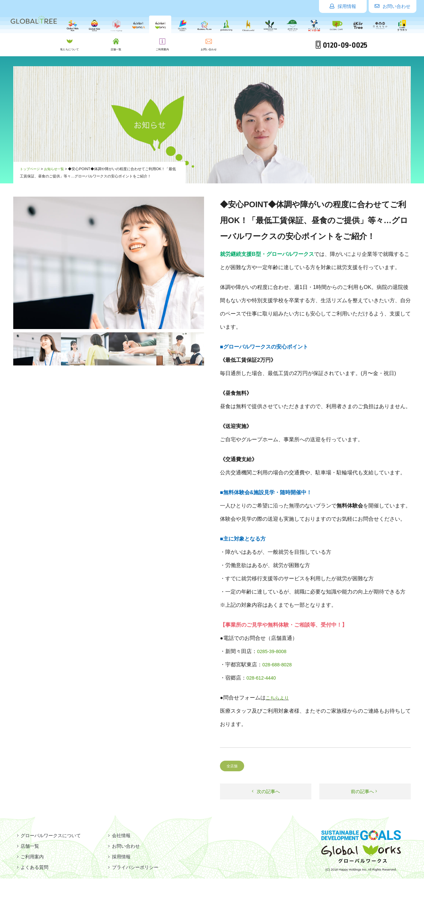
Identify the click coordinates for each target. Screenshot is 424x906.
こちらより (279, 697)
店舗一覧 (25, 846)
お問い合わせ (392, 6)
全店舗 (233, 765)
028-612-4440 (263, 678)
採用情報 (343, 6)
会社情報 (118, 835)
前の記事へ (364, 792)
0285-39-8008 (273, 651)
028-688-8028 (278, 664)
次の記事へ (266, 792)
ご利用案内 (28, 857)
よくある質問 (31, 867)
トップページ (31, 169)
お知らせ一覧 (57, 169)
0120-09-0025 (341, 45)
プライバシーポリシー (134, 867)
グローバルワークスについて (49, 835)
